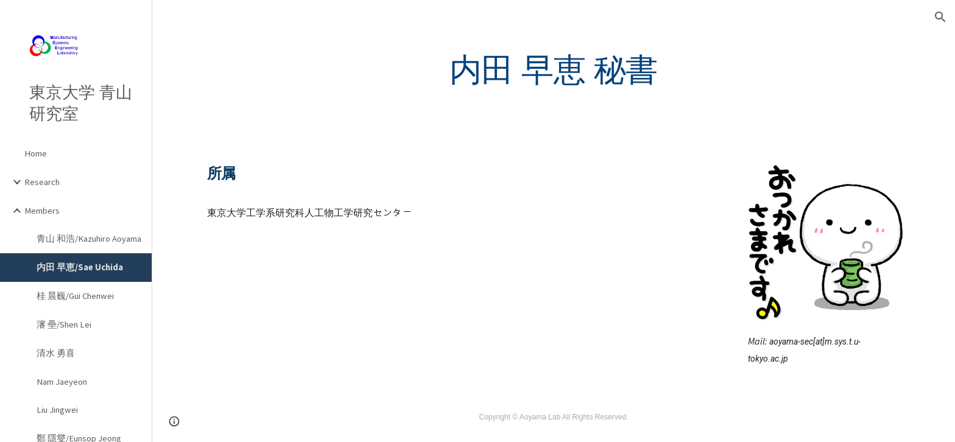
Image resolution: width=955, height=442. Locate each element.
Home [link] (35, 153)
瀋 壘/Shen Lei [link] (64, 324)
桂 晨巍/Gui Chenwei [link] (75, 295)
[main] (553, 69)
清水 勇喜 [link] (56, 353)
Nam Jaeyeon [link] (62, 381)
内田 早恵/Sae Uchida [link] (80, 267)
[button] (940, 17)
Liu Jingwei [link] (57, 409)
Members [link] (42, 210)
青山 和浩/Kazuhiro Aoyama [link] (89, 238)
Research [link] (42, 182)
